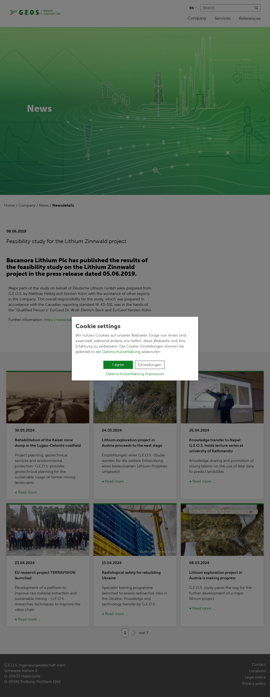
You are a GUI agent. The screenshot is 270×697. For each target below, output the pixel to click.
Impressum (154, 374)
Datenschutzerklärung (121, 351)
